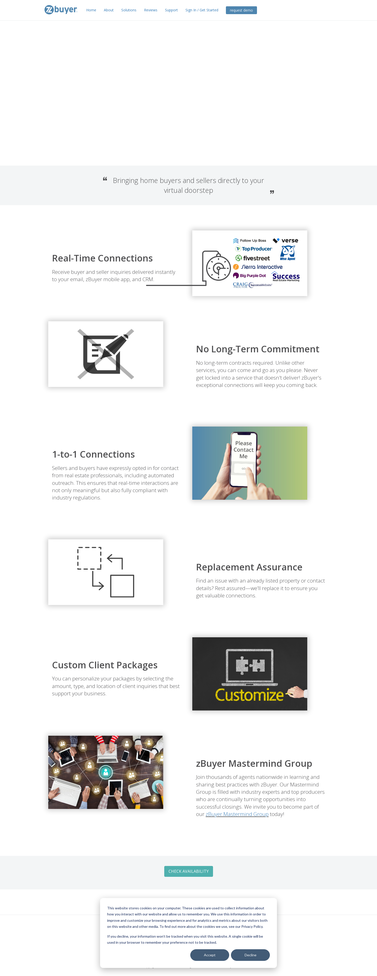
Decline (250, 955)
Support (171, 10)
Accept (210, 955)
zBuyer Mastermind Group (212, 813)
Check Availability (80, 113)
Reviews (150, 10)
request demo (241, 10)
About (109, 10)
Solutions (128, 10)
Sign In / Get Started (201, 10)
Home (91, 10)
